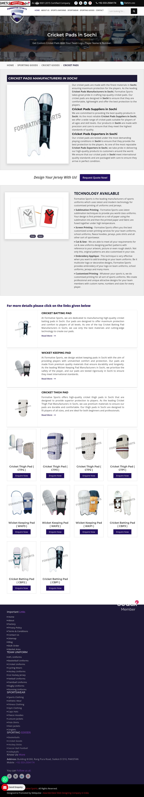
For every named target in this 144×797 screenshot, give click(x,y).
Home (37, 10)
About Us (45, 10)
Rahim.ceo (127, 3)
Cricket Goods (50, 65)
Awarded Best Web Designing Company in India (66, 792)
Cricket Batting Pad (57, 313)
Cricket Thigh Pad (55, 392)
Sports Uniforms (58, 10)
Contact (100, 10)
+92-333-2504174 (106, 2)
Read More (49, 335)
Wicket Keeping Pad (56, 352)
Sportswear (72, 10)
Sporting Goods (87, 10)
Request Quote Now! (95, 177)
